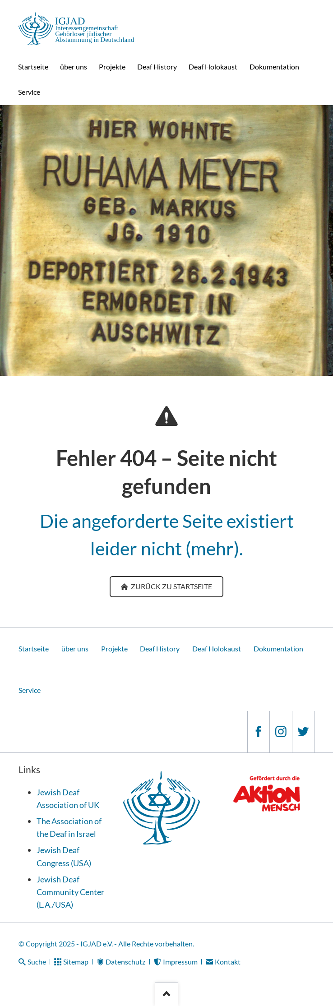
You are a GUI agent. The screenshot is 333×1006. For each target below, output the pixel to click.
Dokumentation (278, 648)
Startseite (33, 648)
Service (29, 690)
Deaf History (160, 648)
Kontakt (227, 961)
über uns (74, 648)
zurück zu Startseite (171, 586)
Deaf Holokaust (216, 648)
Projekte (114, 648)
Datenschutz (125, 961)
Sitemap (75, 961)
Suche (37, 961)
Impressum (180, 961)
